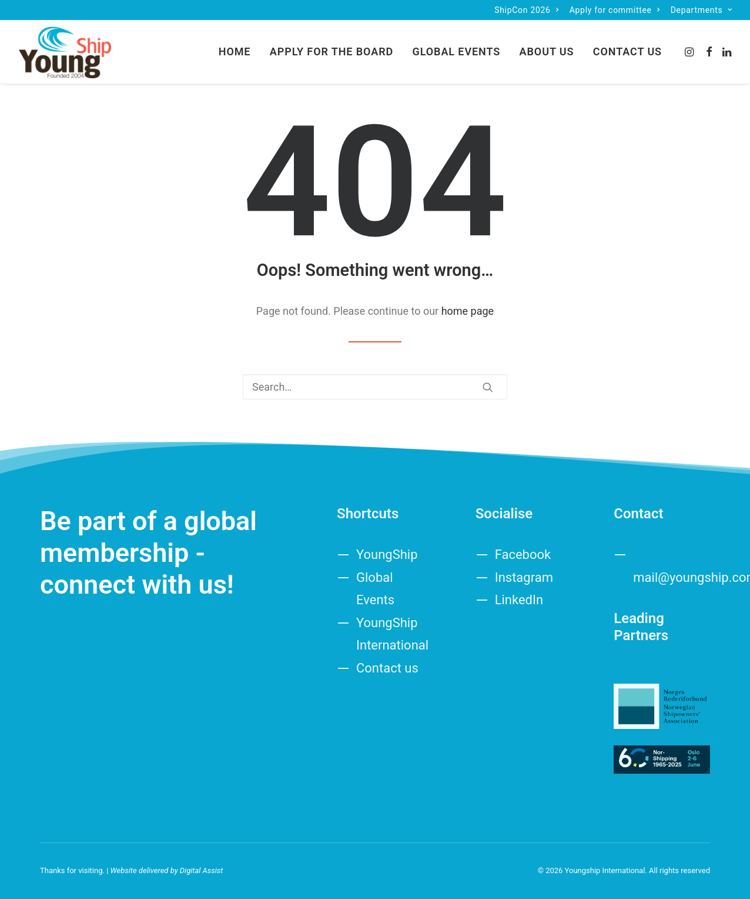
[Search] (375, 386)
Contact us (627, 51)
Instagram (524, 577)
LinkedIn (519, 599)
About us (547, 51)
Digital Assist (201, 870)
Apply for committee (615, 10)
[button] (690, 52)
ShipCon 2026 (526, 10)
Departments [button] (701, 10)
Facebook (523, 554)
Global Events (457, 51)
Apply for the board (331, 51)
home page (467, 311)
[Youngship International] (65, 51)
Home (235, 51)
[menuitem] (526, 10)
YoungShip (387, 554)
